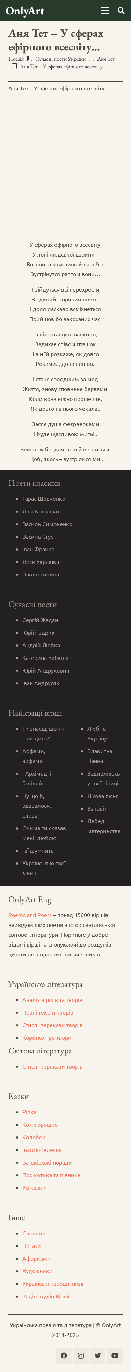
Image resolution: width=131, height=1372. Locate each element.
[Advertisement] (65, 164)
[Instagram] (81, 1356)
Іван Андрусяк (40, 682)
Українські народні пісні (52, 1283)
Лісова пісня (103, 795)
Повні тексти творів (47, 1012)
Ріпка (29, 1111)
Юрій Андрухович (46, 670)
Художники (37, 1270)
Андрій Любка (41, 644)
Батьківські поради (47, 1162)
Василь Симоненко (47, 523)
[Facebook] (64, 1356)
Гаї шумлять (37, 850)
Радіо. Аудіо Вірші (46, 1295)
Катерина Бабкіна (45, 657)
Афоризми (36, 1258)
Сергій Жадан (40, 619)
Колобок (33, 1136)
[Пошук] (121, 10)
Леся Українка (40, 561)
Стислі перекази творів (52, 1024)
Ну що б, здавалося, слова (36, 805)
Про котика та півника (51, 1174)
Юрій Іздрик (38, 632)
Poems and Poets (30, 914)
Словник (33, 1232)
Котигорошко (40, 1124)
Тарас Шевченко (43, 498)
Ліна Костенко (40, 510)
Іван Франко (38, 548)
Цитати (31, 1245)
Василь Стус (37, 536)
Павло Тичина (40, 574)
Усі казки (34, 1187)
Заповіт (97, 808)
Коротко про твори (47, 1037)
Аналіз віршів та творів (52, 999)
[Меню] (105, 10)
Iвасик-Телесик (42, 1149)
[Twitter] (97, 1356)
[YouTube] (115, 1356)
